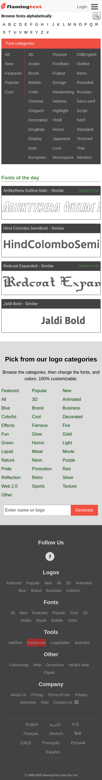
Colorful (8, 416)
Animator (82, 643)
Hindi (57, 120)
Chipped (36, 110)
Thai (81, 148)
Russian (84, 92)
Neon (37, 460)
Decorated (37, 120)
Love (56, 148)
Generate (84, 510)
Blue (5, 408)
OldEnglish (87, 54)
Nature (7, 460)
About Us (18, 695)
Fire (66, 425)
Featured (13, 73)
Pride (6, 469)
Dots (32, 148)
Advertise (28, 702)
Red (66, 469)
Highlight (60, 110)
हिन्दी (75, 733)
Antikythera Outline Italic (25, 190)
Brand (38, 408)
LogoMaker (60, 643)
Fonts (51, 602)
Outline (83, 63)
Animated (72, 399)
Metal (37, 451)
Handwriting (62, 92)
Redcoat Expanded (20, 266)
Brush (33, 73)
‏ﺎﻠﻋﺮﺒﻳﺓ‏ (52, 724)
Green (7, 442)
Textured (84, 138)
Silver (68, 477)
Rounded (85, 82)
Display (35, 138)
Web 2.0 (9, 486)
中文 (72, 724)
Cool (9, 92)
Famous (40, 425)
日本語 (23, 743)
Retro (82, 73)
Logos (51, 572)
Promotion (42, 469)
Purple (69, 460)
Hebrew (59, 101)
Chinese (35, 101)
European (37, 157)
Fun (5, 434)
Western (84, 157)
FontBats (60, 63)
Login (82, 6)
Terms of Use (59, 695)
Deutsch (53, 733)
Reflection (11, 477)
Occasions (55, 665)
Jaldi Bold (12, 303)
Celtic (33, 92)
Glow (37, 434)
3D (30, 54)
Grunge (59, 82)
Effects (8, 425)
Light (67, 442)
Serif (81, 120)
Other (6, 495)
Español (50, 752)
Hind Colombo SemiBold (25, 228)
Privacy (81, 695)
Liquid (7, 451)
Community (19, 665)
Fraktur (59, 73)
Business (71, 408)
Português (48, 743)
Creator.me (36, 643)
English (29, 724)
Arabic (34, 63)
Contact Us (65, 702)
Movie (68, 451)
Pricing (37, 695)
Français (28, 733)
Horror (58, 129)
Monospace (62, 157)
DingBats (36, 129)
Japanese (61, 138)
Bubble (34, 82)
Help (37, 665)
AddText (15, 643)
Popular (12, 82)
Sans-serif (86, 101)
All (7, 54)
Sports (38, 486)
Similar (57, 190)
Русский (75, 743)
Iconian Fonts (89, 190)
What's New (79, 665)
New (9, 63)
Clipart (49, 672)
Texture (70, 486)
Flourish (59, 54)
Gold (67, 434)
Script (82, 110)
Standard (85, 129)
